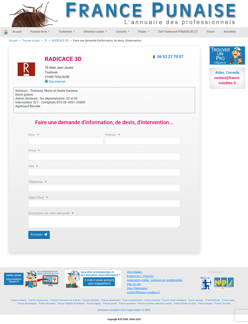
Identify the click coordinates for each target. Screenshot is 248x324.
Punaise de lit (38, 31)
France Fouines (152, 300)
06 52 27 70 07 (170, 56)
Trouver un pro (31, 40)
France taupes (205, 303)
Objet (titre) (36, 197)
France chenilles (91, 300)
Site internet (57, 81)
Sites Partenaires (137, 288)
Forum (211, 31)
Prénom (110, 134)
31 (45, 40)
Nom (31, 134)
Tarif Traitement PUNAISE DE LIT (178, 31)
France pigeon (94, 303)
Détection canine (94, 31)
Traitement (65, 31)
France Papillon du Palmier (71, 303)
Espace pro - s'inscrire (140, 276)
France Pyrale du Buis (185, 303)
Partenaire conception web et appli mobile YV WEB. (124, 310)
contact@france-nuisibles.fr (143, 292)
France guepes (195, 300)
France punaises (127, 303)
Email (32, 150)
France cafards (19, 300)
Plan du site (134, 284)
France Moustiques (26, 303)
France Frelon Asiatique (174, 300)
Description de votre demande (49, 213)
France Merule (212, 300)
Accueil (17, 31)
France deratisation (111, 300)
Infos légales (134, 272)
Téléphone (35, 181)
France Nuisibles (47, 303)
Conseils (121, 31)
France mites (228, 300)
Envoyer (39, 234)
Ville (31, 166)
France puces (110, 303)
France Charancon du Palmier (65, 300)
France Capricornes (38, 300)
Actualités (230, 31)
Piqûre (142, 31)
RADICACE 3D (60, 40)
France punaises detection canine (155, 303)
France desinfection (132, 300)
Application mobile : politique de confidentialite (154, 280)
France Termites (222, 303)
